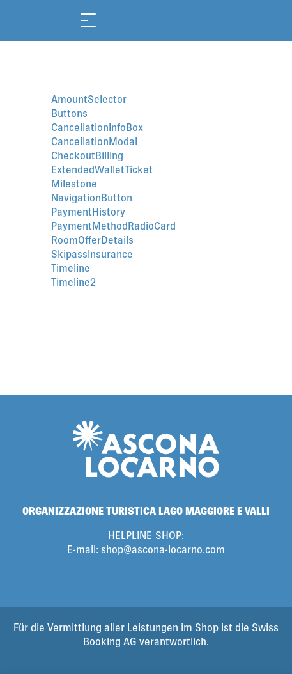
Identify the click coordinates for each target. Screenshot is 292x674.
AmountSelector (89, 99)
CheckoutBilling (87, 155)
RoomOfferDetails (92, 239)
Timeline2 (73, 282)
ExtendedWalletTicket (102, 169)
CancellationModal (94, 141)
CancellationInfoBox (97, 127)
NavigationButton (91, 197)
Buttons (69, 113)
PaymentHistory (88, 211)
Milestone (74, 183)
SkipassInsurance (92, 253)
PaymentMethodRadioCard (113, 225)
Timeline (70, 268)
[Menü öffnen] (88, 20)
